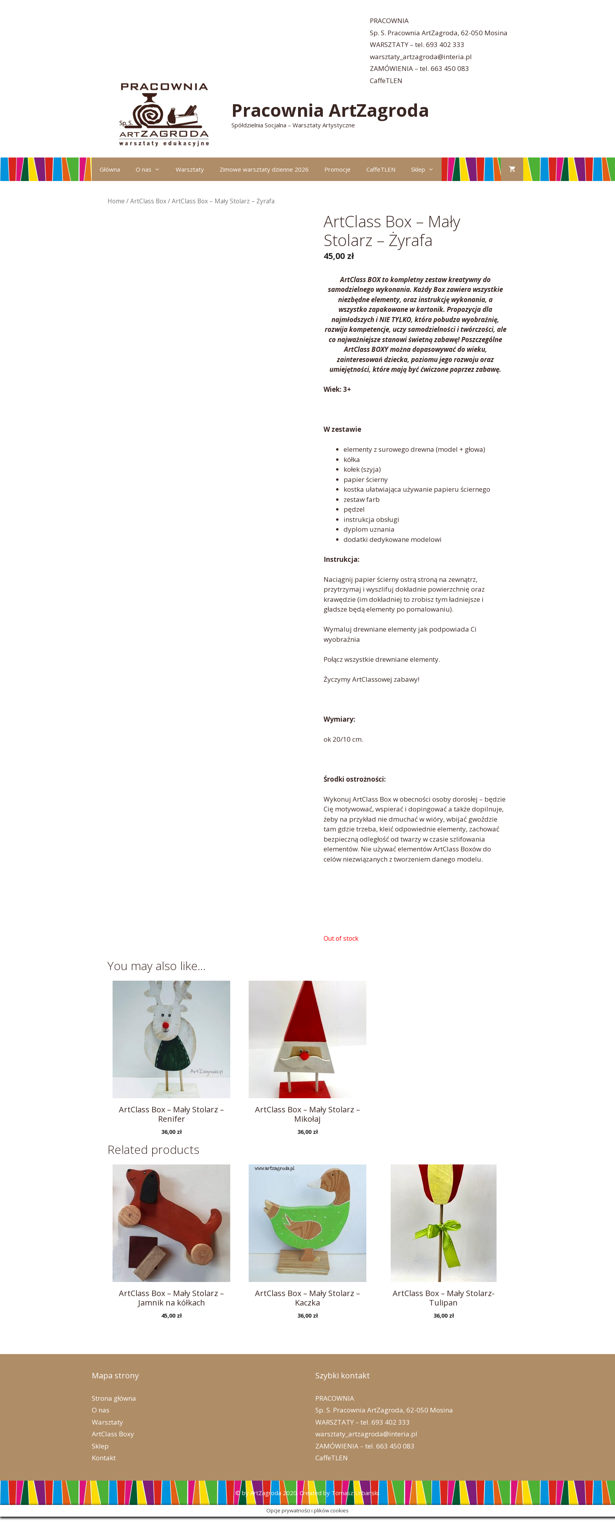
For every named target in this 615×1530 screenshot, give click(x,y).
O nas (152, 169)
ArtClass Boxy (113, 1433)
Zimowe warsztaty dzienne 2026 (264, 169)
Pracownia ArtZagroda (330, 110)
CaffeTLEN (386, 80)
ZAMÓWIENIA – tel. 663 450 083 (419, 68)
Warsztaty (190, 169)
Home (116, 201)
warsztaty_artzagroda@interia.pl (421, 56)
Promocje (337, 169)
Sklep (426, 169)
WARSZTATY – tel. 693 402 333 (417, 44)
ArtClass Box (148, 201)
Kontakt (104, 1457)
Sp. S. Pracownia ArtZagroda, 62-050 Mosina (439, 32)
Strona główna (114, 1398)
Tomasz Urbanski (354, 1493)
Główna (110, 169)
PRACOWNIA (389, 20)
